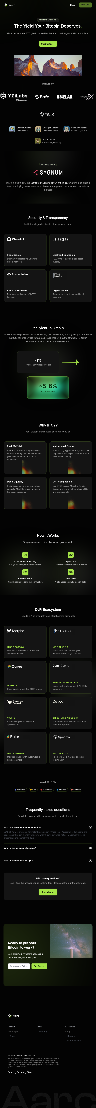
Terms (11, 1072)
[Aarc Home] (9, 5)
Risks (29, 1072)
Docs (12, 1036)
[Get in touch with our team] (48, 892)
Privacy (20, 1072)
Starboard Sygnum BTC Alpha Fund (48, 182)
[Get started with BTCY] (48, 44)
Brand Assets (74, 1040)
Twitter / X (44, 1031)
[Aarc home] (13, 1016)
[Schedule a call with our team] (19, 966)
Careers (71, 1036)
